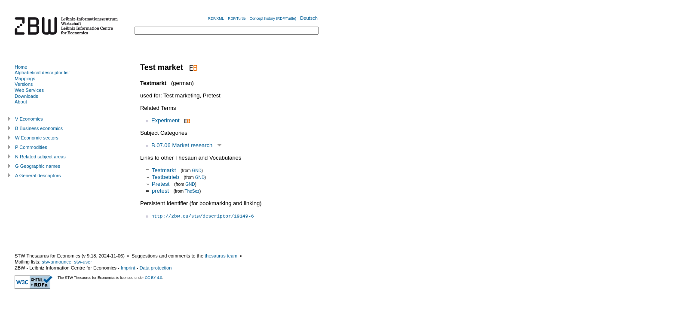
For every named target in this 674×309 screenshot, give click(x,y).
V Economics (29, 118)
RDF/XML (216, 18)
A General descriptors (38, 175)
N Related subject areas (40, 156)
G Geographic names (37, 166)
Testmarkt (164, 170)
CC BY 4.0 (153, 278)
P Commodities (31, 147)
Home (21, 67)
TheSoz (192, 191)
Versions (24, 84)
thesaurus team (221, 255)
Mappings (25, 78)
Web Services (29, 90)
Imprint (128, 267)
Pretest (160, 184)
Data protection (155, 267)
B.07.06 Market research (181, 145)
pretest (160, 191)
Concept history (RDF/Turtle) (273, 18)
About (21, 101)
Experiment (165, 120)
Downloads (26, 96)
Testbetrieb (165, 177)
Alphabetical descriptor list (42, 72)
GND (196, 170)
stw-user (83, 261)
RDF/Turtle (236, 18)
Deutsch (309, 18)
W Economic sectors (36, 137)
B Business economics (39, 128)
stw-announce (56, 261)
